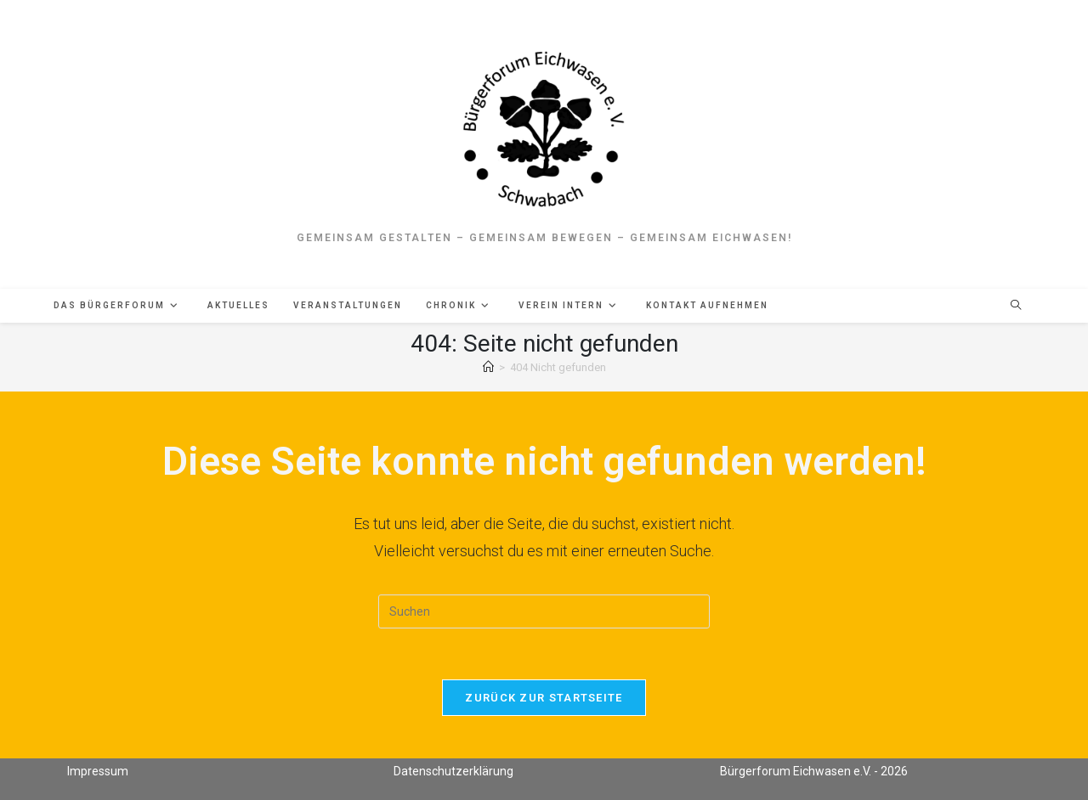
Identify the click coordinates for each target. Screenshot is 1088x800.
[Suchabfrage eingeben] (544, 611)
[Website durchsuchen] (1016, 306)
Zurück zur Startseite (543, 697)
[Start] (488, 367)
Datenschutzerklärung (453, 771)
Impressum (97, 771)
